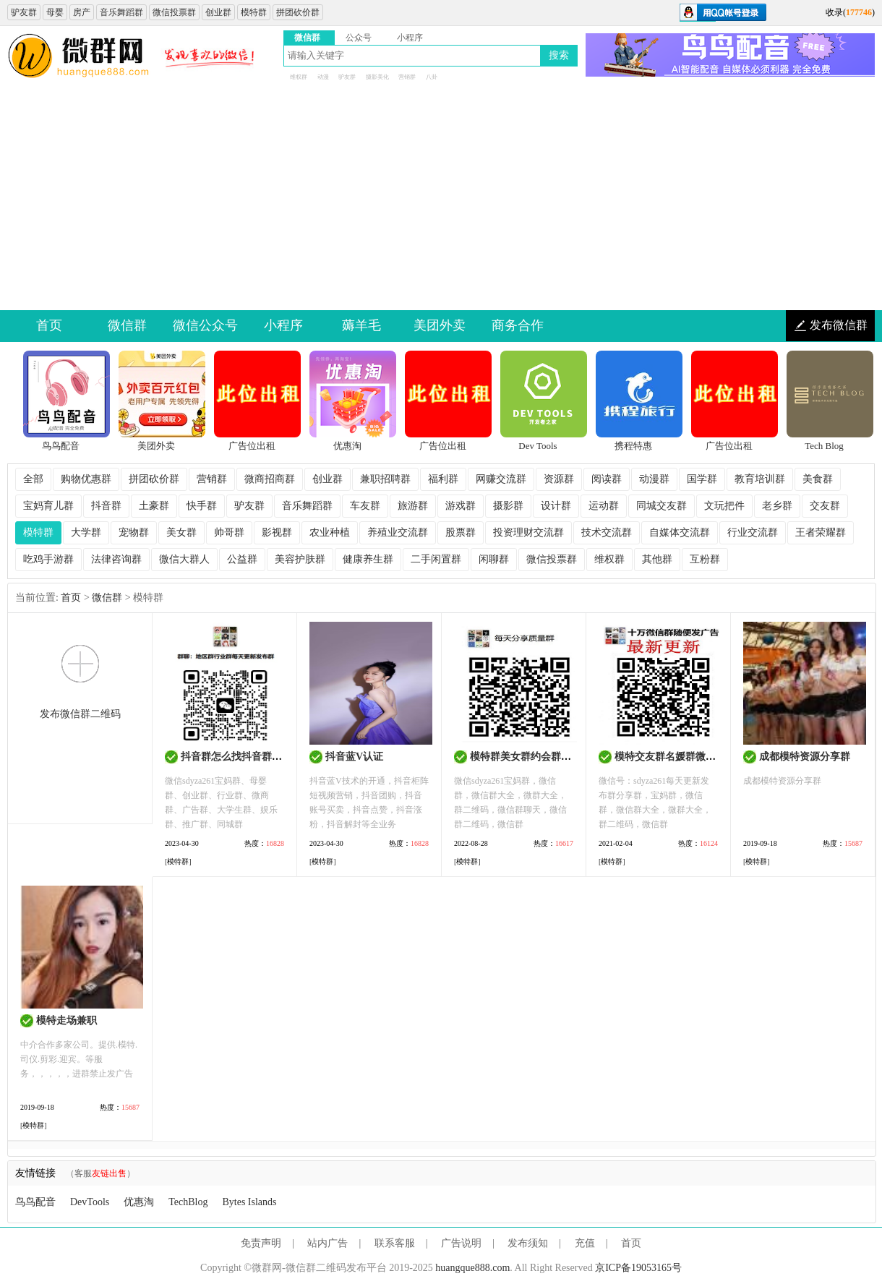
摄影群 (508, 505)
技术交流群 (606, 532)
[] (178, 861)
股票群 (460, 532)
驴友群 (24, 12)
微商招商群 (269, 479)
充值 (585, 1243)
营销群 (407, 77)
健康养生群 (368, 559)
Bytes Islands (249, 1202)
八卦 (431, 77)
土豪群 (154, 505)
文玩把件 (724, 505)
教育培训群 (760, 479)
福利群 (443, 479)
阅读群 (606, 479)
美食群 (817, 479)
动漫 (323, 77)
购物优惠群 (86, 479)
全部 (33, 479)
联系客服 (394, 1243)
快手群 (202, 505)
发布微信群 (839, 325)
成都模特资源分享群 (804, 756)
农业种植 (329, 532)
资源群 (559, 479)
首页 (71, 597)
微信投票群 (174, 12)
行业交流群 (752, 532)
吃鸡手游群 (48, 559)
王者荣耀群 (820, 532)
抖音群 (106, 505)
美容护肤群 (300, 559)
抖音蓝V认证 (354, 756)
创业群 (218, 12)
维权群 (298, 77)
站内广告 (327, 1243)
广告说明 (461, 1243)
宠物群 (134, 532)
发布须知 (528, 1243)
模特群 (254, 12)
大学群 (86, 532)
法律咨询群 (116, 559)
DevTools (89, 1202)
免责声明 (261, 1243)
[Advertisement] (441, 201)
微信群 (107, 597)
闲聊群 (494, 559)
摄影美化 (377, 77)
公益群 (242, 559)
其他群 (657, 559)
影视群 (277, 532)
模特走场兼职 (66, 1020)
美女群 (181, 532)
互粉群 (705, 559)
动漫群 (654, 479)
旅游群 (413, 505)
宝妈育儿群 (48, 505)
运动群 (603, 505)
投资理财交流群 (528, 532)
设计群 (556, 505)
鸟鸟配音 (35, 1202)
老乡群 (777, 505)
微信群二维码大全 (79, 56)
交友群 (825, 505)
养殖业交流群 (397, 532)
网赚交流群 (501, 479)
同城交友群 (661, 505)
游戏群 (460, 505)
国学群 (702, 479)
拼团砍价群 (298, 12)
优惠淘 (139, 1202)
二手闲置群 (436, 559)
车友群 (365, 505)
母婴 (55, 12)
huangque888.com (472, 1267)
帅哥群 (229, 532)
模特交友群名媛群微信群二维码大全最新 (706, 756)
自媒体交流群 (679, 532)
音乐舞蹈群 (121, 12)
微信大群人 (184, 559)
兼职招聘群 (385, 479)
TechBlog (187, 1202)
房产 (81, 12)
